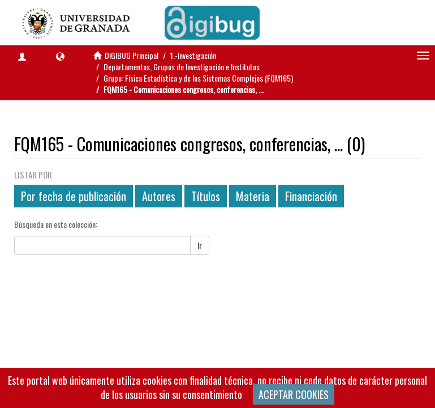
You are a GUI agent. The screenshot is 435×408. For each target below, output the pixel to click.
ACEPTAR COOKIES (294, 394)
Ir (199, 245)
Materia (252, 196)
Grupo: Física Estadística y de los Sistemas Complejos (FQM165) (198, 78)
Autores (158, 196)
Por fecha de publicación (73, 196)
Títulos (205, 196)
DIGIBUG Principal (131, 55)
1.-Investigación (193, 55)
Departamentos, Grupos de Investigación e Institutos (182, 67)
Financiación (311, 196)
